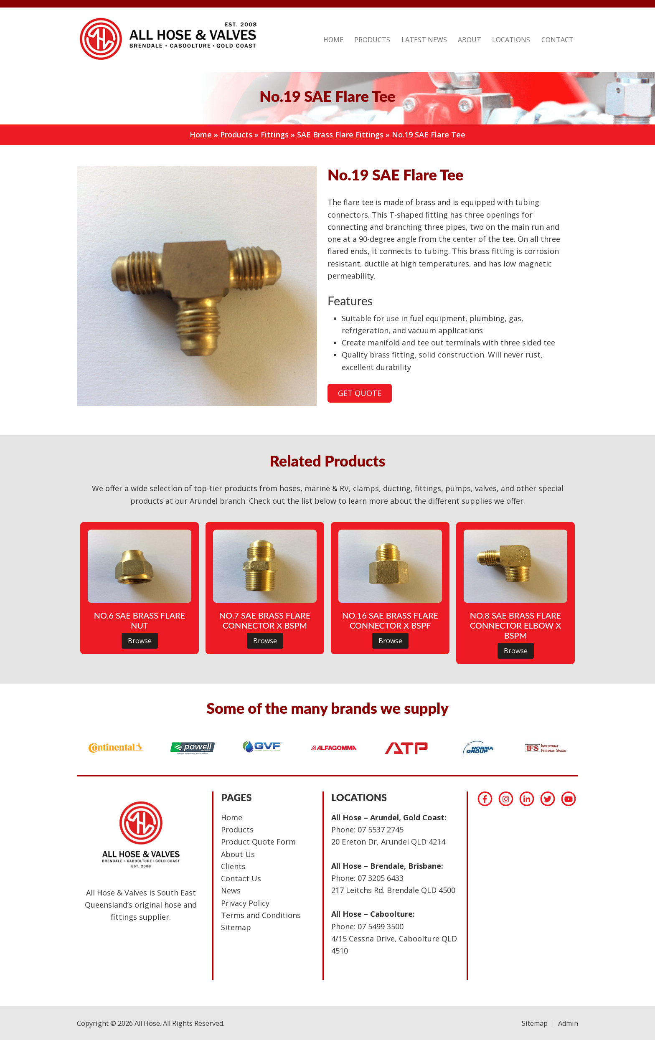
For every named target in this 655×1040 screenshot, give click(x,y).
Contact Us (241, 878)
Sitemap (236, 927)
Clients (233, 866)
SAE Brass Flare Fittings (340, 134)
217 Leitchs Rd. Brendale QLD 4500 (393, 890)
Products (236, 134)
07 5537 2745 (381, 829)
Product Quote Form (258, 842)
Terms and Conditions (261, 915)
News (231, 890)
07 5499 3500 (381, 926)
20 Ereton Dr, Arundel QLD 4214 (388, 842)
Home (201, 134)
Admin (568, 1023)
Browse (140, 640)
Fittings (275, 134)
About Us (238, 854)
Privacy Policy (245, 903)
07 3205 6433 (381, 878)
